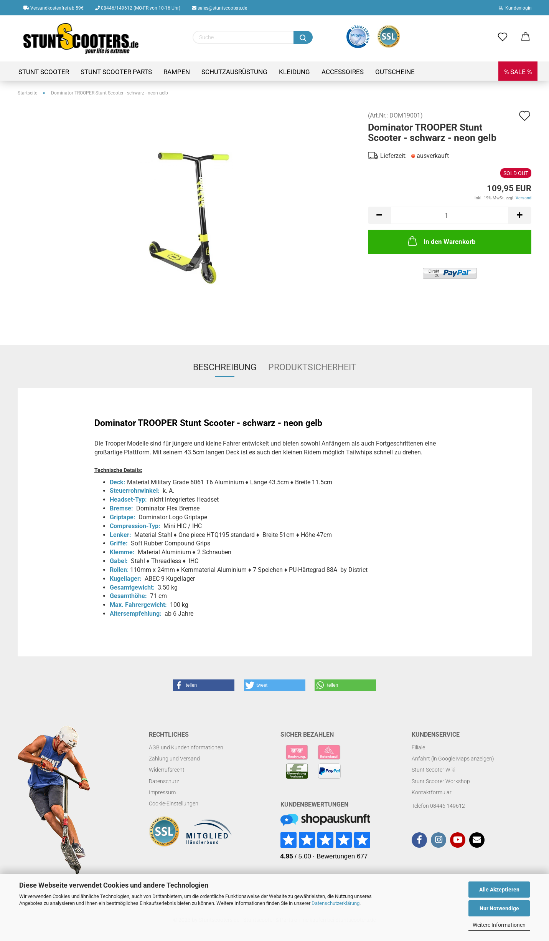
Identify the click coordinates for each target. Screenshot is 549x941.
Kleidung (294, 72)
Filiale (418, 747)
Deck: (117, 482)
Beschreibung (225, 367)
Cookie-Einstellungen (173, 803)
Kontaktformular (432, 792)
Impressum (162, 792)
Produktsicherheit (312, 367)
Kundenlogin (515, 8)
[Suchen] (303, 37)
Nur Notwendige (499, 908)
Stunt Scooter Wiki (433, 770)
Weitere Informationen (499, 925)
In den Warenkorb (441, 241)
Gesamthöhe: (128, 596)
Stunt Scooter (43, 72)
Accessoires (342, 72)
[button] (203, 685)
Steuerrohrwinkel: (135, 490)
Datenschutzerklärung (335, 903)
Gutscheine (395, 72)
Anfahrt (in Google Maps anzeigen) (453, 758)
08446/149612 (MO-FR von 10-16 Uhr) (137, 8)
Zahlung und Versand (174, 758)
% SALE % (518, 72)
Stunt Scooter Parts (116, 72)
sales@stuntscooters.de (219, 8)
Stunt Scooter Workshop (441, 781)
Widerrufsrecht (167, 770)
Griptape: (122, 517)
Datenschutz (164, 781)
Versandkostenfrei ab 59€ (53, 8)
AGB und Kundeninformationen (186, 747)
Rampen (176, 72)
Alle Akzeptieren (499, 889)
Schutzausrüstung (234, 72)
